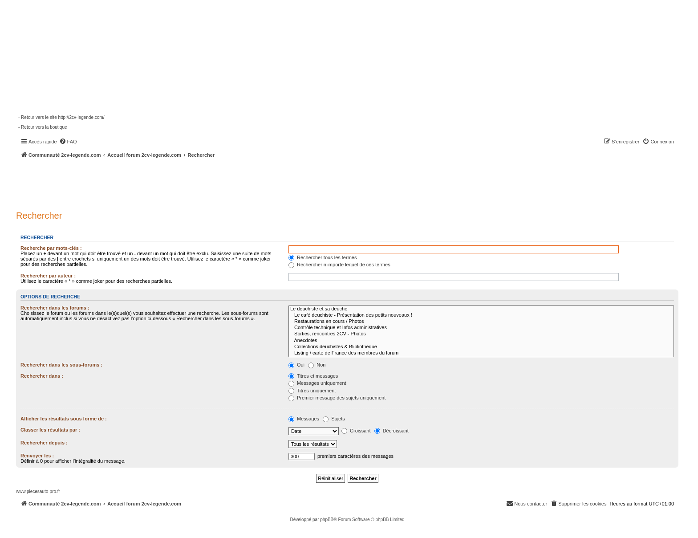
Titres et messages (313, 376)
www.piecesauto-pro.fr (38, 491)
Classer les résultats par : (50, 429)
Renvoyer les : (37, 455)
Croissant (356, 430)
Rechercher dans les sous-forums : (61, 364)
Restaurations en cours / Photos (481, 321)
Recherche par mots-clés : (51, 248)
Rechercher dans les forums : (54, 307)
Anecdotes (481, 341)
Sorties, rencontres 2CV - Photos (481, 334)
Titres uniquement (312, 390)
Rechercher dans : (41, 376)
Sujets (334, 418)
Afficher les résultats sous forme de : (63, 418)
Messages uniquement (317, 383)
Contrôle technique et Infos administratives (481, 328)
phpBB (326, 519)
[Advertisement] (238, 183)
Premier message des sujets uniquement (337, 397)
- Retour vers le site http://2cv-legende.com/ (61, 117)
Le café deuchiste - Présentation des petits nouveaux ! (481, 315)
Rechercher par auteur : (48, 275)
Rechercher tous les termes (322, 257)
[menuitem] (68, 141)
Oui (296, 364)
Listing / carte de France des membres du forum (481, 353)
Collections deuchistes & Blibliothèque (481, 347)
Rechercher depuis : (44, 442)
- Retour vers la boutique (42, 127)
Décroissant (391, 430)
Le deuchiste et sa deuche (481, 309)
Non (316, 364)
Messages (303, 418)
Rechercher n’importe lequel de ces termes (339, 264)
